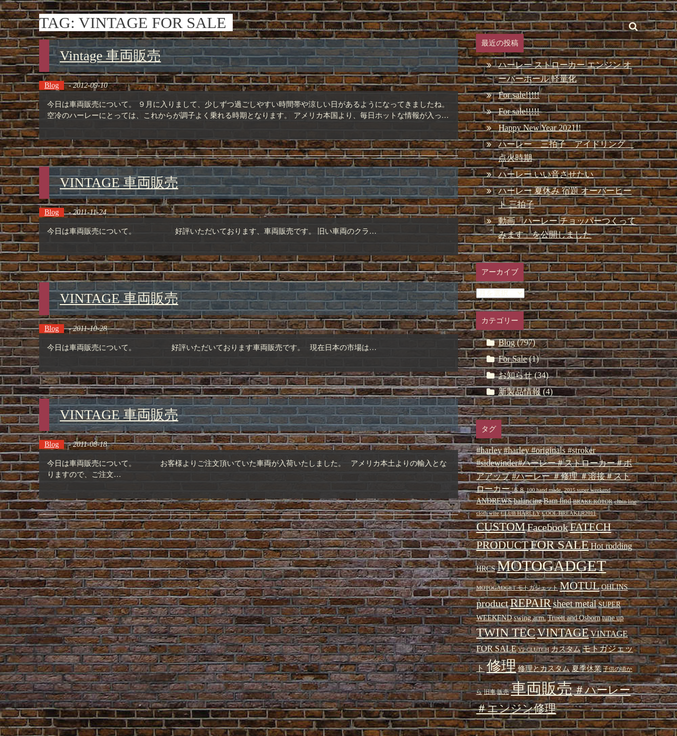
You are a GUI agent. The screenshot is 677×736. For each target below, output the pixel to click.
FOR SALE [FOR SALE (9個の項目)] (559, 544)
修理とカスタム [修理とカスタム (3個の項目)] (544, 669)
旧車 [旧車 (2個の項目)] (490, 692)
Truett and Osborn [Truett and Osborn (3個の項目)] (573, 618)
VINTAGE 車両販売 (119, 182)
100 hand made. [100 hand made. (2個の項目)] (544, 490)
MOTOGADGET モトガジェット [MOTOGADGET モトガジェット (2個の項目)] (516, 588)
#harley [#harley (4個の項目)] (488, 450)
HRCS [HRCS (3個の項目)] (485, 569)
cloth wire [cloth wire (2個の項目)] (487, 513)
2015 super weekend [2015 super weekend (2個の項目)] (587, 490)
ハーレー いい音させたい (545, 174)
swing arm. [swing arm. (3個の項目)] (530, 618)
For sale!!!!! (518, 94)
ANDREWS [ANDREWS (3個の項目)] (493, 501)
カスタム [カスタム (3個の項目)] (566, 649)
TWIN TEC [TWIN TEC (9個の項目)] (505, 632)
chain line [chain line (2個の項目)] (625, 501)
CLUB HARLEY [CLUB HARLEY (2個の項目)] (520, 513)
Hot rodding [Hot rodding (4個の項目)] (611, 545)
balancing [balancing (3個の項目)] (528, 501)
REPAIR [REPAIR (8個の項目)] (530, 603)
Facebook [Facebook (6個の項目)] (547, 527)
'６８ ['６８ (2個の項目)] (518, 490)
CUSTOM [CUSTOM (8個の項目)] (500, 526)
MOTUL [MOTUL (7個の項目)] (579, 585)
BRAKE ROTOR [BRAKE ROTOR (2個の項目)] (592, 501)
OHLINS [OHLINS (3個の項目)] (614, 587)
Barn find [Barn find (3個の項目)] (557, 501)
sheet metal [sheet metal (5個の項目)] (575, 604)
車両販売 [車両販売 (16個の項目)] (541, 688)
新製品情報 (519, 391)
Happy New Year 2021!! (539, 127)
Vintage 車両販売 (110, 55)
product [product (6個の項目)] (492, 603)
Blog (51, 85)
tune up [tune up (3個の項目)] (613, 618)
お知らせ (515, 375)
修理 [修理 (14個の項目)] (501, 666)
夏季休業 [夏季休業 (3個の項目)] (586, 669)
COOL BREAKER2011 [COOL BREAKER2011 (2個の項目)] (569, 513)
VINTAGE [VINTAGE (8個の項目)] (563, 632)
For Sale (512, 358)
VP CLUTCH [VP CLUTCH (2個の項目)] (534, 649)
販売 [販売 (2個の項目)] (503, 692)
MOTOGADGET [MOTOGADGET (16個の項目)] (551, 565)
